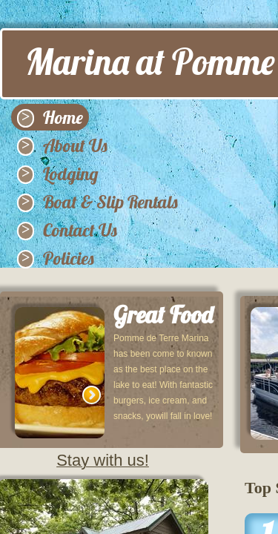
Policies (68, 258)
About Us (75, 145)
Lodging (71, 173)
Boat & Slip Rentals (110, 202)
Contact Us (80, 230)
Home (63, 117)
